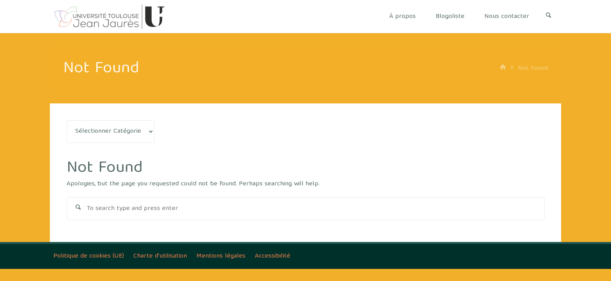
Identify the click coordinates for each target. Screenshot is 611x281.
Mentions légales (220, 256)
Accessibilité (272, 256)
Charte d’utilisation (160, 256)
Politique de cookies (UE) (88, 256)
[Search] (548, 16)
